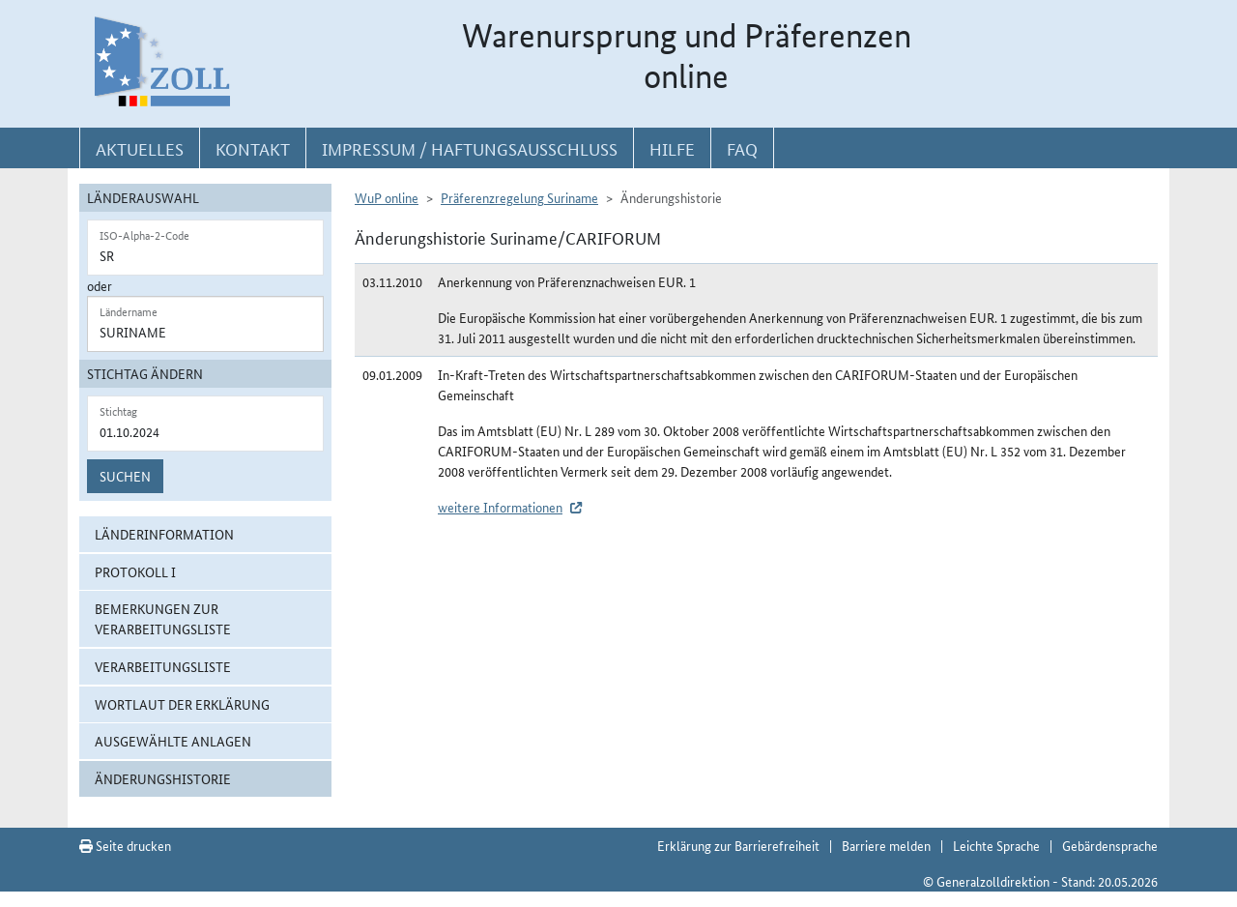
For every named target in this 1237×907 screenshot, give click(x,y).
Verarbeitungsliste (163, 666)
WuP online (386, 197)
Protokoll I (135, 571)
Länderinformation (164, 533)
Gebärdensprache (1110, 845)
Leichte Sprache (996, 845)
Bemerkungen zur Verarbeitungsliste (163, 618)
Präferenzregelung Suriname (519, 197)
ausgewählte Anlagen (173, 740)
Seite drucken (125, 845)
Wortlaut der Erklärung (182, 704)
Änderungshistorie (163, 778)
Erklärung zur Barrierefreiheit (738, 845)
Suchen (125, 475)
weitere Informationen (500, 506)
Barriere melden (886, 845)
